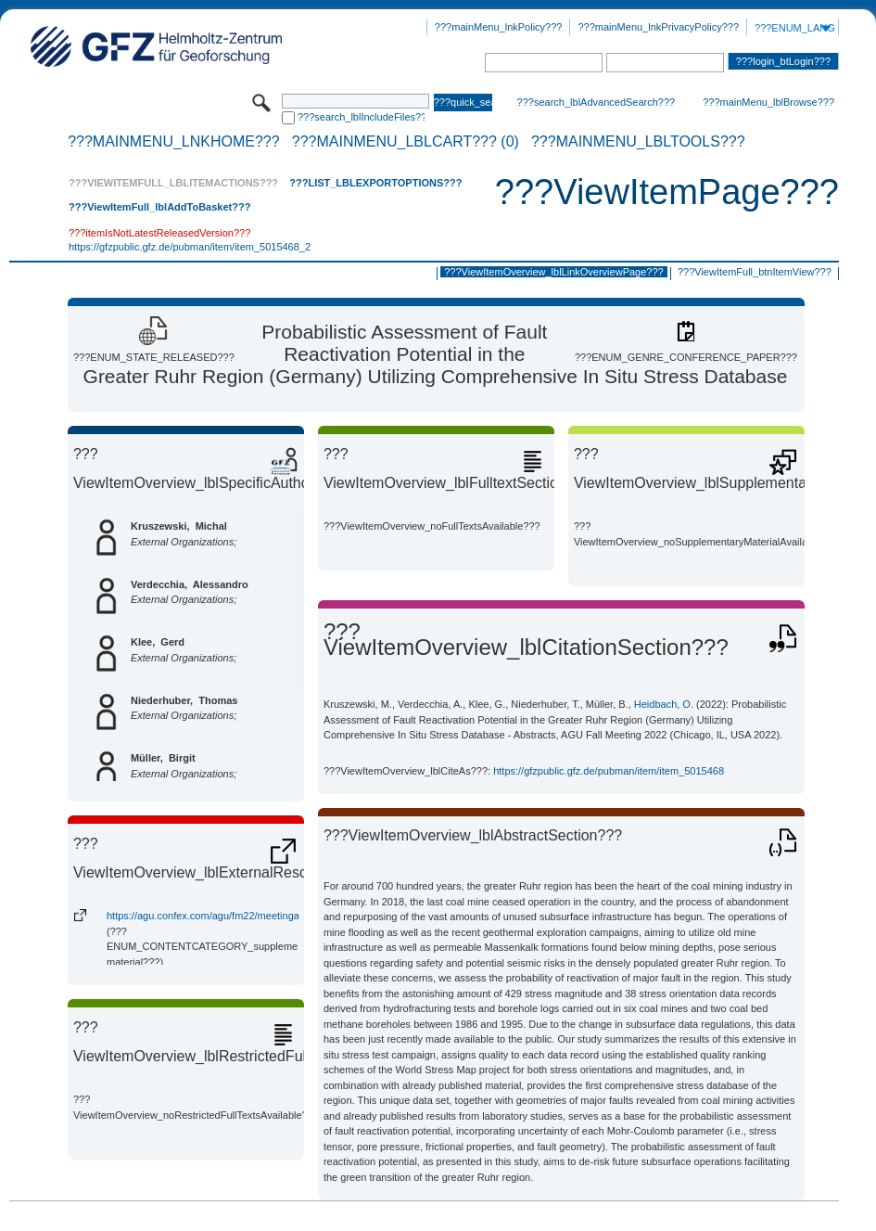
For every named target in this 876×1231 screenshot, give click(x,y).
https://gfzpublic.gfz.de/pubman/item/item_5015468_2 (190, 246)
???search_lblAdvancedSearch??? (596, 102)
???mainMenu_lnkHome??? (174, 142)
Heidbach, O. (663, 704)
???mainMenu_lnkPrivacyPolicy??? (658, 26)
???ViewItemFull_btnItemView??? (755, 271)
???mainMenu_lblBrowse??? (768, 102)
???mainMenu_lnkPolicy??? (499, 26)
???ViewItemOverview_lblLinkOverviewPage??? (553, 271)
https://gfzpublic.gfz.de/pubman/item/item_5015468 (608, 770)
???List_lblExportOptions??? (375, 182)
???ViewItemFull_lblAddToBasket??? (159, 206)
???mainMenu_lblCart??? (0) (405, 142)
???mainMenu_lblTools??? (638, 142)
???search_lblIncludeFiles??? (361, 116)
